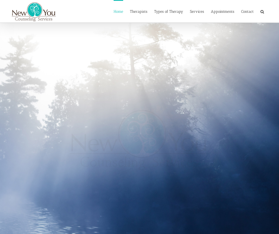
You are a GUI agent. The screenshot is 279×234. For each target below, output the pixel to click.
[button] (262, 11)
